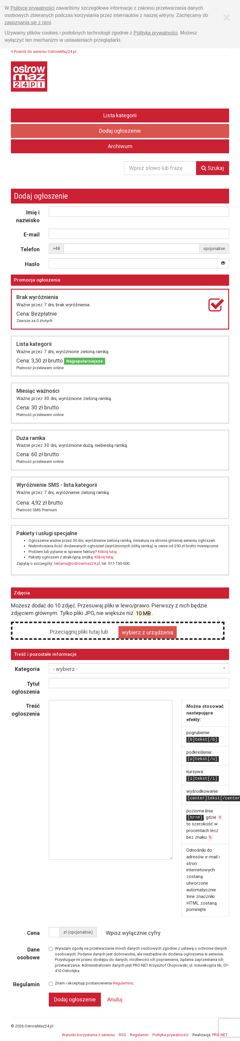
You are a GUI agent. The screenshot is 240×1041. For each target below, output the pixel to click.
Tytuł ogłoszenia (26, 688)
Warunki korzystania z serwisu (88, 1035)
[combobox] (139, 668)
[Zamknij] (226, 17)
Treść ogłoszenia (26, 710)
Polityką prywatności (156, 32)
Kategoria (27, 669)
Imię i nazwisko (28, 216)
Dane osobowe (28, 953)
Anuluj (114, 999)
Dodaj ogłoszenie (120, 131)
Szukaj (212, 168)
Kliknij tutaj (107, 551)
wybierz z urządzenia (147, 632)
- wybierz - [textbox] (65, 669)
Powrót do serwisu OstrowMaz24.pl (43, 51)
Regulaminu (123, 983)
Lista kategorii (120, 115)
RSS (122, 1035)
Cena (33, 933)
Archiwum (120, 146)
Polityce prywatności (33, 8)
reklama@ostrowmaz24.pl (77, 563)
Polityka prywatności (170, 1035)
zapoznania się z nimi (28, 22)
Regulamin (26, 984)
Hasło (32, 264)
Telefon (30, 249)
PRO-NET (220, 1035)
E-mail (32, 234)
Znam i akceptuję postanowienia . (91, 983)
